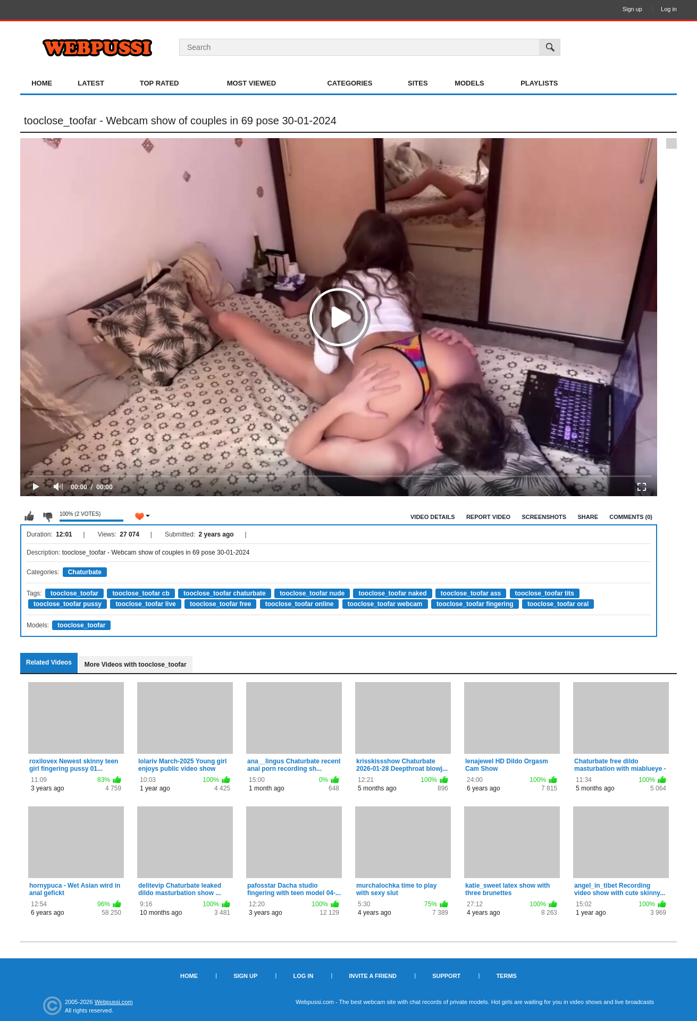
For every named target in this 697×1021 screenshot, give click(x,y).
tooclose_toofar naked (392, 593)
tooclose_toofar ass (471, 593)
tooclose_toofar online (299, 604)
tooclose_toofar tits (544, 593)
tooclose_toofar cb (140, 593)
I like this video (29, 516)
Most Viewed (251, 83)
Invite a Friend (373, 976)
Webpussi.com (114, 1002)
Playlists (539, 83)
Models (469, 83)
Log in (669, 9)
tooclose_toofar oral (558, 604)
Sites (418, 83)
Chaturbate (85, 572)
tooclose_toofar (74, 593)
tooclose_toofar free (220, 604)
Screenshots (544, 517)
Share (587, 517)
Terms (506, 976)
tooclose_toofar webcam (385, 604)
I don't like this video (47, 516)
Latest (91, 83)
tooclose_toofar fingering (475, 604)
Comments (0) (630, 517)
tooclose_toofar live (145, 604)
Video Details (432, 517)
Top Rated (159, 83)
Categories (349, 83)
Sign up (632, 9)
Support (446, 976)
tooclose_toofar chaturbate (224, 593)
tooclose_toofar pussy (67, 604)
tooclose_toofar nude (312, 593)
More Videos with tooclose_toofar (136, 664)
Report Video (488, 517)
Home (41, 83)
